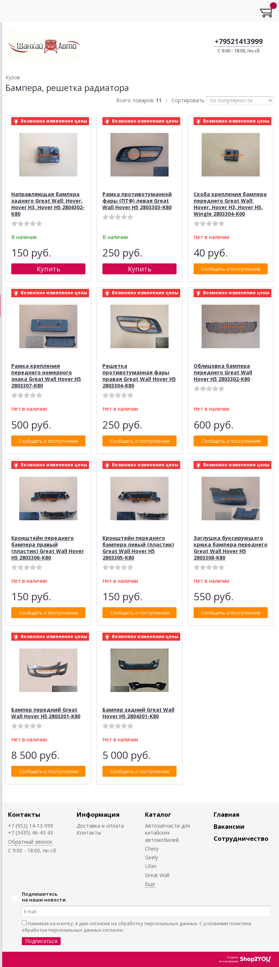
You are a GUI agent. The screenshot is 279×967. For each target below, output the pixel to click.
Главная (226, 814)
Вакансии (229, 826)
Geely (151, 857)
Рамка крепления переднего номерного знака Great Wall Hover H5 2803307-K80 (46, 375)
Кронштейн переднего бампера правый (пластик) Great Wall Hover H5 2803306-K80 (47, 547)
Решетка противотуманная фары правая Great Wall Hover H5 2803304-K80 (139, 375)
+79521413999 (239, 41)
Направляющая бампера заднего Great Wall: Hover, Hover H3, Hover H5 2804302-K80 (48, 204)
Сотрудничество (241, 838)
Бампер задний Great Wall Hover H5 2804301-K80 (138, 713)
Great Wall (157, 875)
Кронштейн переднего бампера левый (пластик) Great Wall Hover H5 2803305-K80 (138, 547)
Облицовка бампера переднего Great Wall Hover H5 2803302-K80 (223, 372)
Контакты (24, 814)
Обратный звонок (30, 841)
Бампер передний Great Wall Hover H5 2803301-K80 (45, 713)
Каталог (158, 814)
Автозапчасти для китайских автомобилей (167, 832)
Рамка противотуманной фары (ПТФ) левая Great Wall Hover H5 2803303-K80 (137, 201)
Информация (98, 814)
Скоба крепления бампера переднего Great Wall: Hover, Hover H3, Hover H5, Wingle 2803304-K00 (230, 204)
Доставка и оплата (100, 825)
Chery (151, 848)
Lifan (151, 866)
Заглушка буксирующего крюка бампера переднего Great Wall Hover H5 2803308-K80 (230, 547)
